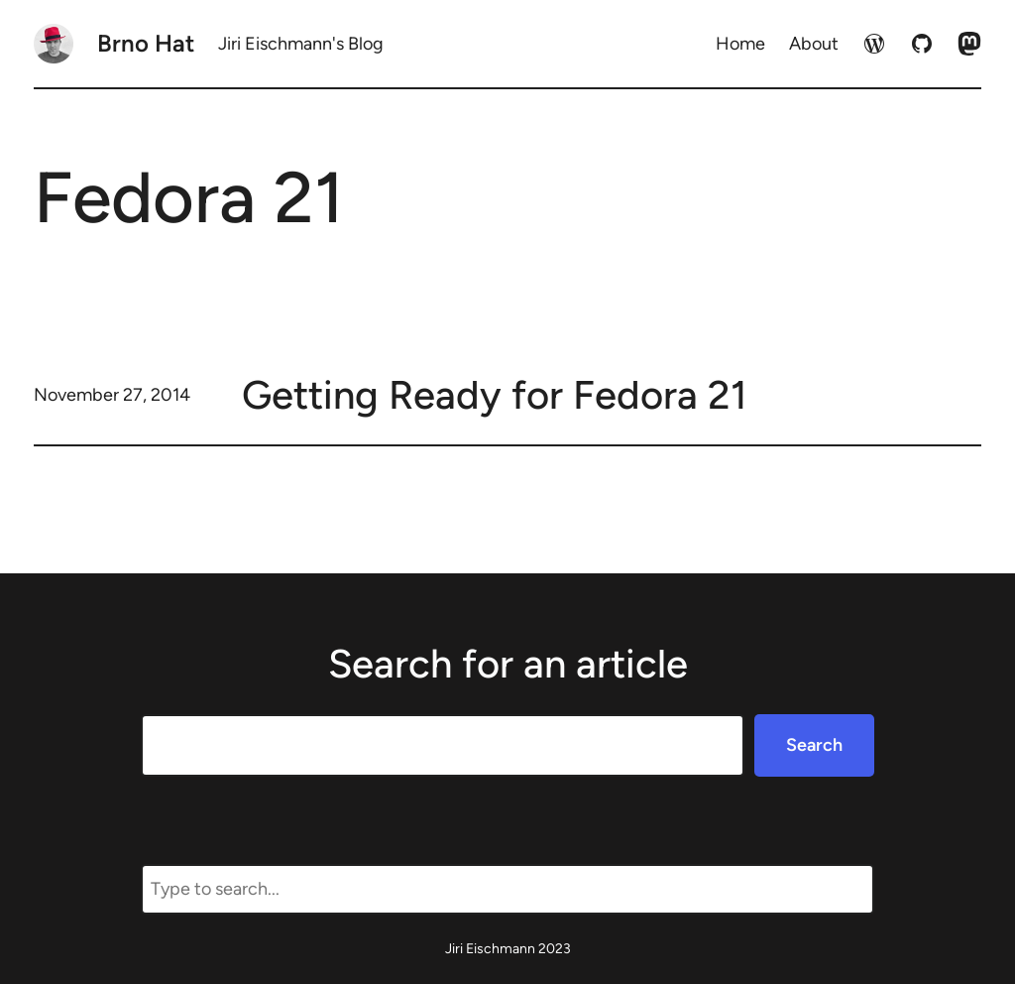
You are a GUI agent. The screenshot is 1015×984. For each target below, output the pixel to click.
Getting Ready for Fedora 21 (494, 395)
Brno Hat (145, 43)
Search (814, 745)
